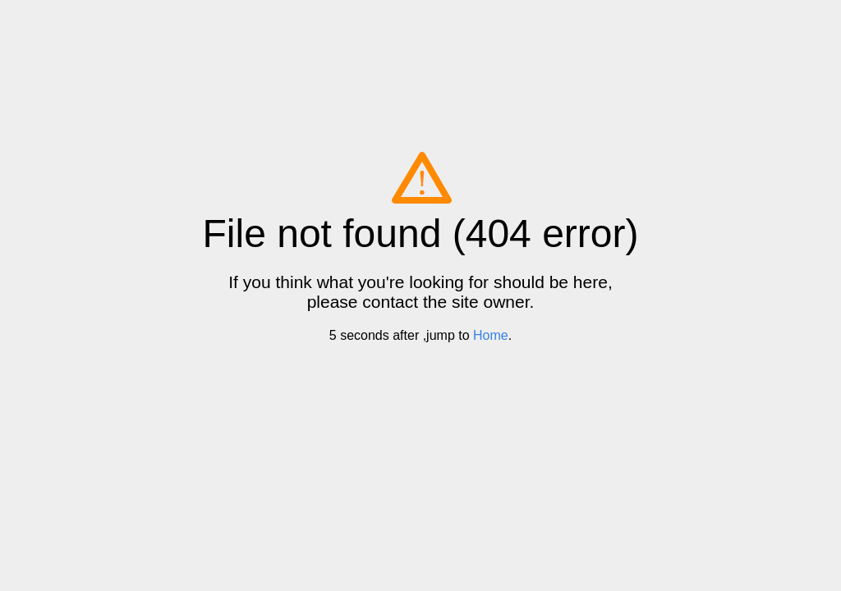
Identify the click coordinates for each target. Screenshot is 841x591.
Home (490, 335)
